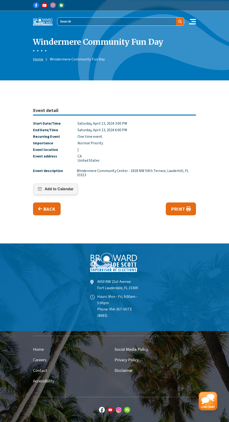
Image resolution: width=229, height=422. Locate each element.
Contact (40, 370)
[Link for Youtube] (44, 5)
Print (181, 209)
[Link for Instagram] (53, 5)
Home (38, 59)
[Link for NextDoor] (61, 5)
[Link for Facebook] (36, 5)
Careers (39, 360)
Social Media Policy (131, 349)
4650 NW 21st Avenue (114, 281)
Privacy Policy (126, 360)
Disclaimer (123, 370)
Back (46, 209)
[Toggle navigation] (192, 21)
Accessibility (43, 381)
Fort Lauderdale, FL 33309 (117, 288)
